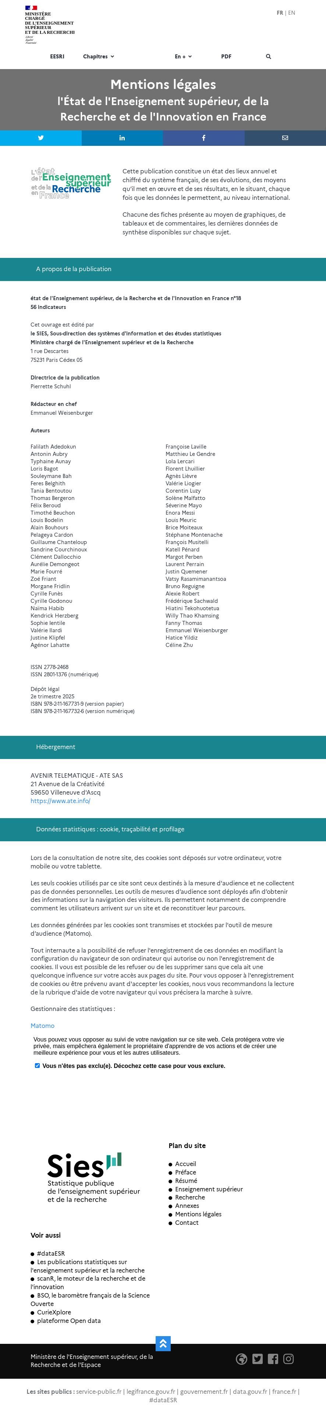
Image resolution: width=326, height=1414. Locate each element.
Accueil (182, 1164)
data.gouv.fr (250, 1391)
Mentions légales (195, 1214)
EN (291, 13)
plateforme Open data (66, 1320)
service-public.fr (98, 1391)
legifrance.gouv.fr (151, 1391)
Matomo (42, 1025)
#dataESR (48, 1253)
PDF (226, 57)
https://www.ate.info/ (61, 801)
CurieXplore (51, 1312)
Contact (184, 1222)
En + (184, 57)
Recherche (187, 1197)
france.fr (284, 1391)
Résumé (183, 1180)
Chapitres (99, 57)
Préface (182, 1172)
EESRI (57, 57)
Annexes (184, 1205)
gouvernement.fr (204, 1391)
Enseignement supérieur (206, 1189)
